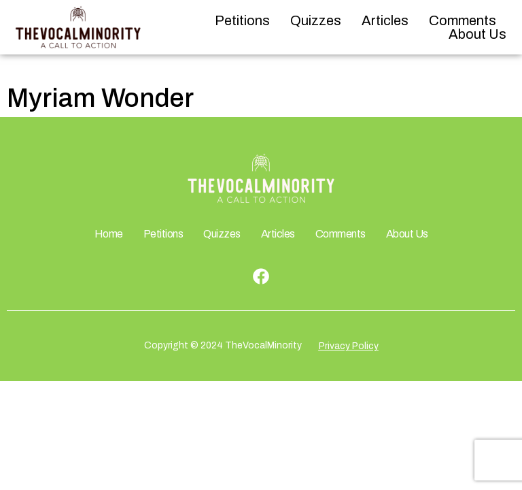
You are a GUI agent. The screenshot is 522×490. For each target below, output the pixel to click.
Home (108, 234)
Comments (462, 20)
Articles (385, 20)
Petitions (242, 20)
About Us (477, 34)
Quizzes (315, 20)
